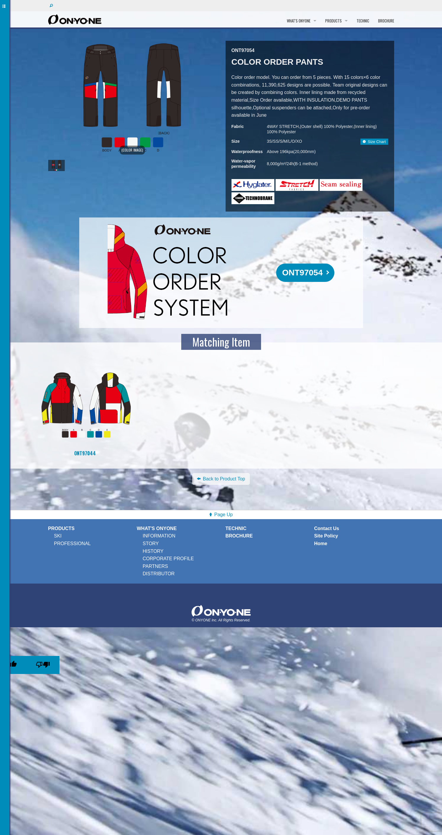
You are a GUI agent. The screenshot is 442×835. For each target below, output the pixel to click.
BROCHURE (386, 21)
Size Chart (374, 141)
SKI (58, 535)
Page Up (223, 514)
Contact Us (326, 528)
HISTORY (153, 551)
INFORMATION (159, 535)
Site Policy (326, 535)
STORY (151, 543)
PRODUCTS (333, 21)
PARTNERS (155, 566)
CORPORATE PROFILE (168, 558)
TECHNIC (363, 21)
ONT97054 (302, 272)
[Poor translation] (42, 665)
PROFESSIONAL (72, 543)
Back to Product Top (221, 478)
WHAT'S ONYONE (298, 21)
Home (320, 543)
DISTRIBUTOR (159, 573)
